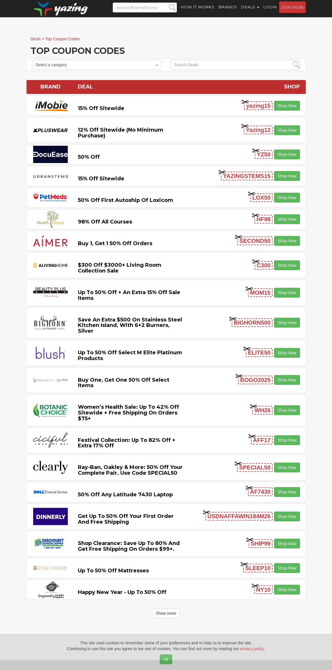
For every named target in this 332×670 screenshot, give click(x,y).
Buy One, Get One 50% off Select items (123, 383)
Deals (250, 11)
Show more (166, 613)
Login (270, 11)
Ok (166, 659)
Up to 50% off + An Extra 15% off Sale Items (129, 295)
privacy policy (252, 648)
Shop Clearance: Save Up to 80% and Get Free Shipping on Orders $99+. (129, 546)
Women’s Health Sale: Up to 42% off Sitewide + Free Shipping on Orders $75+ (128, 413)
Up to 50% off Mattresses (113, 570)
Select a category (97, 65)
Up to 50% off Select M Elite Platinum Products (130, 355)
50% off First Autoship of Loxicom (125, 200)
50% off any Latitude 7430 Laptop (125, 494)
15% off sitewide (101, 108)
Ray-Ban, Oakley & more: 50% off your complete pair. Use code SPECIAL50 (130, 470)
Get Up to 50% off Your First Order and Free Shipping (126, 519)
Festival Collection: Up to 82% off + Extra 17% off (126, 443)
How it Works (198, 11)
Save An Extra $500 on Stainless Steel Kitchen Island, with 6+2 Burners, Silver (130, 325)
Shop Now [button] (287, 105)
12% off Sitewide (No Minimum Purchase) (120, 133)
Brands (228, 11)
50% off (89, 157)
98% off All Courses (105, 222)
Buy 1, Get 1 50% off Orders (115, 243)
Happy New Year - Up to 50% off (122, 592)
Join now (292, 12)
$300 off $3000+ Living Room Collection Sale (119, 268)
